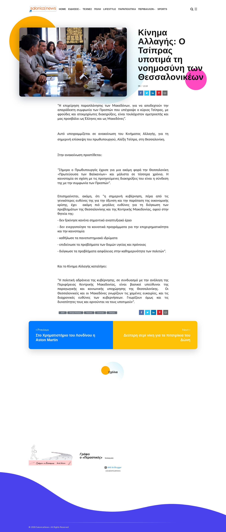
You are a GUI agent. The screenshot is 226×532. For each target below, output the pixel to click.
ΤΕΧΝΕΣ (87, 9)
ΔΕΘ (62, 313)
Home (62, 9)
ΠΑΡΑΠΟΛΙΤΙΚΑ (127, 9)
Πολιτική (89, 313)
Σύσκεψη (100, 313)
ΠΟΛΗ (97, 9)
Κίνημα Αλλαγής (75, 313)
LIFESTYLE (109, 9)
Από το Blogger (113, 467)
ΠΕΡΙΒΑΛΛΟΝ (146, 9)
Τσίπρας (112, 313)
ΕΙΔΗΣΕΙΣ (73, 9)
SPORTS (162, 9)
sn (139, 86)
